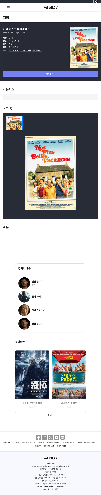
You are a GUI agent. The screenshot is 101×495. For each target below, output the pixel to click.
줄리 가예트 (14, 50)
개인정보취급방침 (53, 442)
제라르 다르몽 (25, 50)
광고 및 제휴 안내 (28, 442)
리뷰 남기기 (50, 73)
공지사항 (6, 442)
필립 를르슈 (14, 47)
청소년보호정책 (68, 442)
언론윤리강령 (49, 446)
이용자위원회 (61, 446)
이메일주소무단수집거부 (86, 442)
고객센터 (41, 442)
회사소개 (16, 442)
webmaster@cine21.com (54, 486)
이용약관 (38, 446)
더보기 (50, 415)
